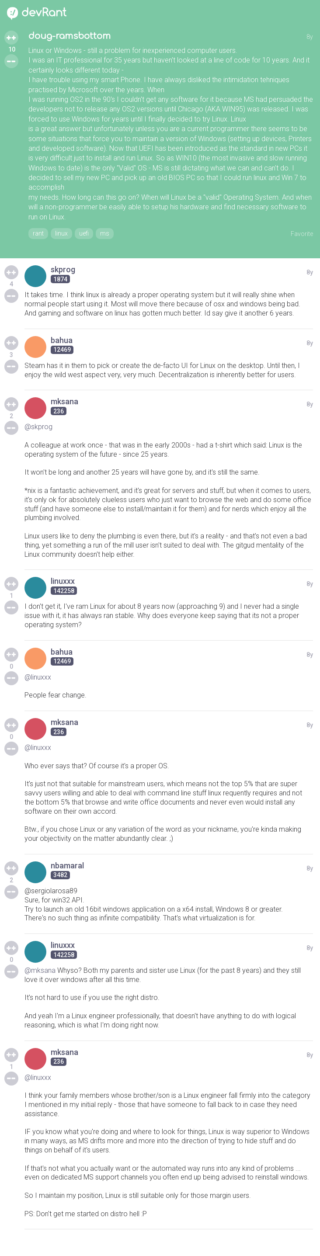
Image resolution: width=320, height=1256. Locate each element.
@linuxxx (37, 677)
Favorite (302, 233)
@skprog (38, 427)
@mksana (40, 970)
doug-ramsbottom (69, 36)
